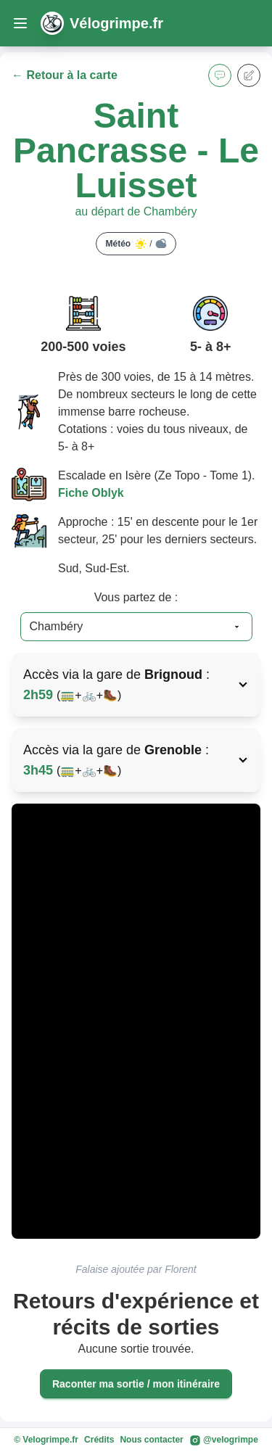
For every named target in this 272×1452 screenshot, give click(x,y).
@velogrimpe (223, 1440)
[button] (219, 75)
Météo (135, 243)
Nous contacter (151, 1440)
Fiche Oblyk (91, 493)
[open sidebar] (20, 23)
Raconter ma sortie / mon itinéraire (136, 1384)
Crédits (99, 1440)
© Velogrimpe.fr (46, 1440)
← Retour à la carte (65, 75)
